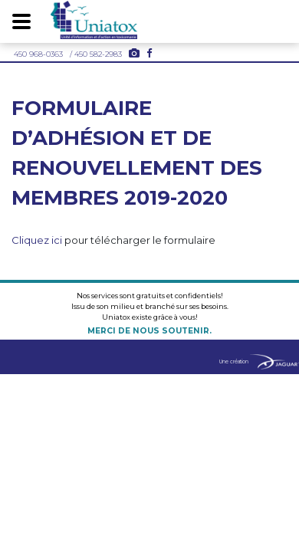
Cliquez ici (37, 240)
